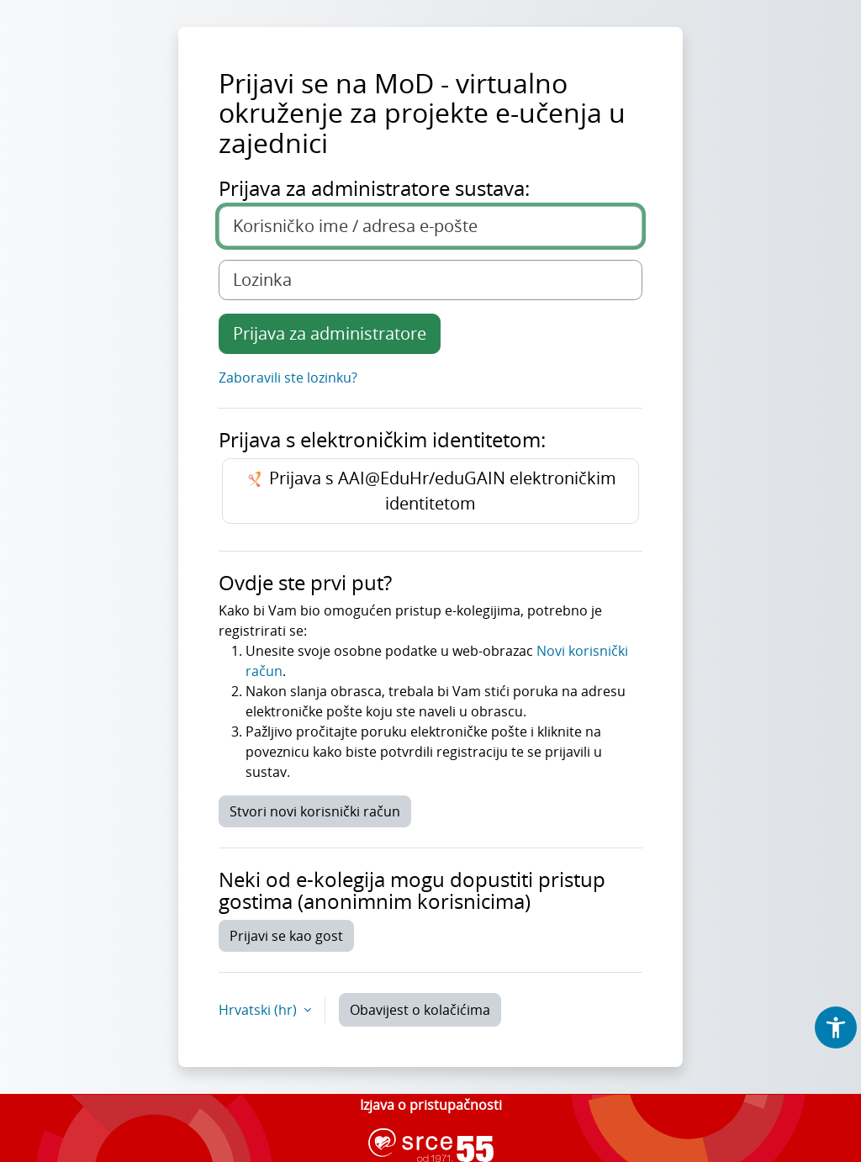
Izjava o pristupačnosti (431, 1105)
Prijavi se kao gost (286, 936)
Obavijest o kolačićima (420, 1010)
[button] (836, 1027)
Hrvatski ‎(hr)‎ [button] (259, 1010)
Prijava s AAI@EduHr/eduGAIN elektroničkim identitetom (430, 491)
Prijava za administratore (329, 333)
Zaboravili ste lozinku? (288, 377)
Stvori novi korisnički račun (315, 811)
